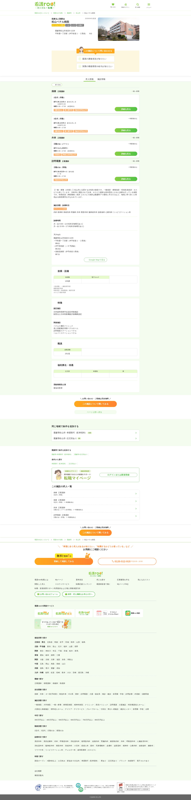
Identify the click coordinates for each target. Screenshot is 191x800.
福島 (83, 642)
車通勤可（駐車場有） (59, 464)
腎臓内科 (104, 741)
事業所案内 (39, 775)
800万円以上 (100, 720)
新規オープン (40, 761)
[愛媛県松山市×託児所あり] (95, 438)
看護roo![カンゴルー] (42, 13)
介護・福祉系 (95, 694)
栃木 (71, 651)
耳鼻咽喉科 (100, 746)
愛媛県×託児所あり (80, 454)
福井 (65, 646)
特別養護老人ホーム (136, 705)
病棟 (36, 694)
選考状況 (79, 580)
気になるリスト (144, 580)
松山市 (78, 13)
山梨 (71, 646)
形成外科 (68, 746)
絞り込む (57, 85)
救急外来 (62, 694)
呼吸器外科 (130, 741)
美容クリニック (102, 705)
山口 (64, 664)
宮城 (67, 642)
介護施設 (122, 705)
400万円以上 (52, 720)
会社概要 (38, 771)
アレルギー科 (70, 750)
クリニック (89, 705)
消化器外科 (39, 746)
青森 (56, 642)
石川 (60, 646)
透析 (77, 694)
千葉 (60, 651)
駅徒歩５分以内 (73, 761)
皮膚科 (109, 746)
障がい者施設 (113, 709)
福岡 (47, 673)
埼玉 (54, 651)
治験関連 (145, 694)
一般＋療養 (57, 705)
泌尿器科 (117, 746)
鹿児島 (80, 673)
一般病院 (38, 705)
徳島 (42, 668)
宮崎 (74, 673)
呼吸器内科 (64, 741)
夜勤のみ (60, 731)
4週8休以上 (51, 761)
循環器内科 (85, 741)
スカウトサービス (62, 584)
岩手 (61, 642)
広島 (42, 664)
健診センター (125, 709)
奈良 (64, 659)
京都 (47, 659)
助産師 (62, 683)
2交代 (37, 731)
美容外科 (38, 741)
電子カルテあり (143, 761)
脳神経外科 (49, 746)
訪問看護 (84, 694)
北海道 (49, 642)
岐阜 (47, 655)
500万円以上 (64, 720)
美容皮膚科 (48, 741)
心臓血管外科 (142, 741)
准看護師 (47, 683)
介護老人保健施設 (42, 709)
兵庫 (53, 659)
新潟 (49, 646)
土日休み (61, 761)
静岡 (53, 655)
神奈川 (48, 651)
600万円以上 (76, 720)
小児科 (76, 746)
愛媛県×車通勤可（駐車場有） (62, 454)
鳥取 (53, 664)
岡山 (47, 664)
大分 (69, 673)
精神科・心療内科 (130, 746)
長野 (76, 646)
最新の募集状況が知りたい (94, 59)
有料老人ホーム (57, 709)
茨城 (65, 651)
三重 (58, 655)
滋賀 (58, 659)
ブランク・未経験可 (127, 761)
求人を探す (100, 580)
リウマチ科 (39, 750)
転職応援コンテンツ (84, 584)
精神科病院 (78, 705)
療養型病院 (67, 705)
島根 (58, 664)
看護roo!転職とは (41, 580)
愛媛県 (69, 13)
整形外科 (59, 746)
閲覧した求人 (40, 584)
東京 (42, 651)
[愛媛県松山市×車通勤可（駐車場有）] (95, 433)
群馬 (76, 651)
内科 (56, 741)
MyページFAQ (122, 584)
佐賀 (52, 673)
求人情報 (90, 79)
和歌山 (70, 659)
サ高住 (103, 709)
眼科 (92, 746)
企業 (147, 709)
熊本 (63, 673)
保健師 (55, 683)
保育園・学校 (118, 694)
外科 (122, 741)
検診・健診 (106, 694)
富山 (54, 646)
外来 (42, 694)
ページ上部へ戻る (95, 412)
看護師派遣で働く (103, 584)
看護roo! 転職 (58, 13)
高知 (58, 668)
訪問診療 (129, 694)
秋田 (72, 642)
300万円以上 (40, 720)
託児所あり (72, 464)
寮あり (103, 761)
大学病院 (47, 705)
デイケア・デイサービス (74, 709)
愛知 (42, 655)
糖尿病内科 (114, 741)
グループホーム (92, 709)
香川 (47, 668)
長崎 (58, 673)
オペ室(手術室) (51, 694)
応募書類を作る (123, 580)
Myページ (59, 580)
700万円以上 (88, 720)
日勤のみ (51, 731)
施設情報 (101, 79)
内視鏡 (137, 694)
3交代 (43, 731)
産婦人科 (84, 746)
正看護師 (38, 683)
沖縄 (87, 673)
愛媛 (53, 668)
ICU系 (70, 694)
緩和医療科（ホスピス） (87, 750)
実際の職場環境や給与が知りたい (97, 66)
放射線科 (142, 746)
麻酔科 (150, 746)
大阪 (42, 659)
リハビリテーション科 (54, 750)
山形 (78, 642)
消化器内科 (75, 741)
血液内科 (95, 741)
